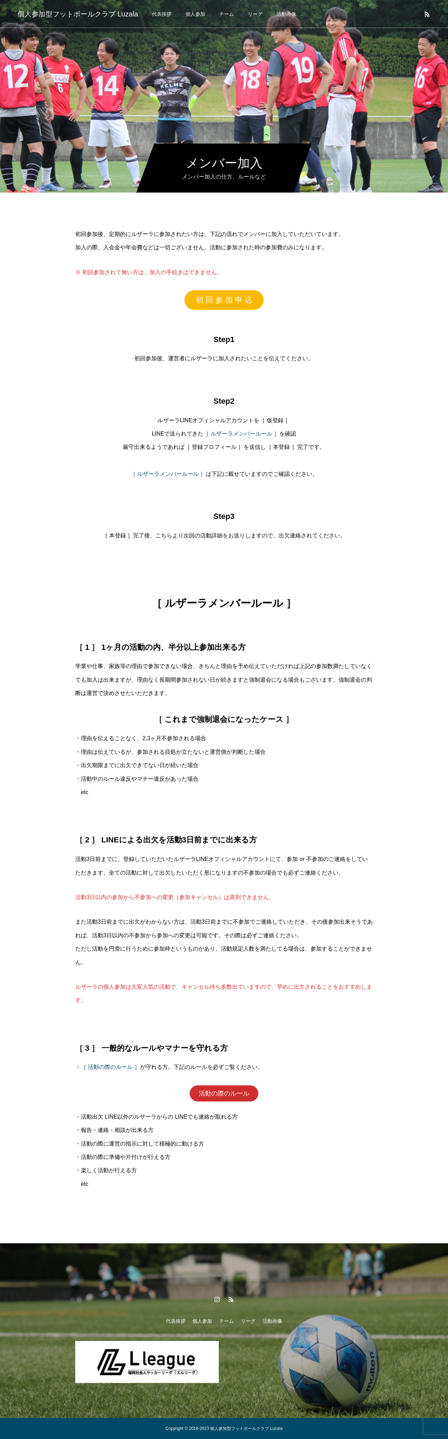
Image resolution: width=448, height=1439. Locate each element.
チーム (226, 14)
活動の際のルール (224, 1093)
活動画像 (286, 14)
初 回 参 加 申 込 (224, 300)
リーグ (255, 14)
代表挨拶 (162, 14)
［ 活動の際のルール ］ (110, 1067)
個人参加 (195, 14)
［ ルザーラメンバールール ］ (241, 434)
